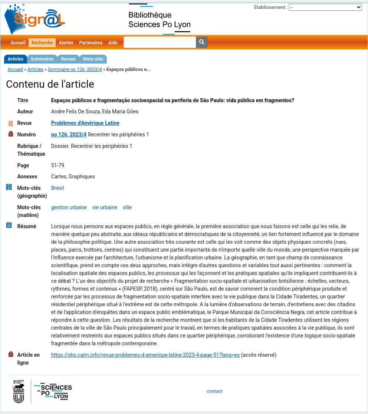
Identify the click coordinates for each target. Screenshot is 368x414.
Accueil (18, 42)
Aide (112, 42)
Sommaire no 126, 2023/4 (75, 69)
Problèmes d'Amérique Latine (85, 123)
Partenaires (91, 42)
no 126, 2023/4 (69, 135)
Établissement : (271, 7)
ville (127, 207)
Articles (15, 59)
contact (214, 391)
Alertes (66, 42)
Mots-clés (93, 59)
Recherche (42, 42)
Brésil (57, 188)
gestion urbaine (69, 207)
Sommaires (42, 59)
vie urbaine (105, 207)
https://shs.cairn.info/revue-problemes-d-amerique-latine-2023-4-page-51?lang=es (145, 355)
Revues (68, 59)
